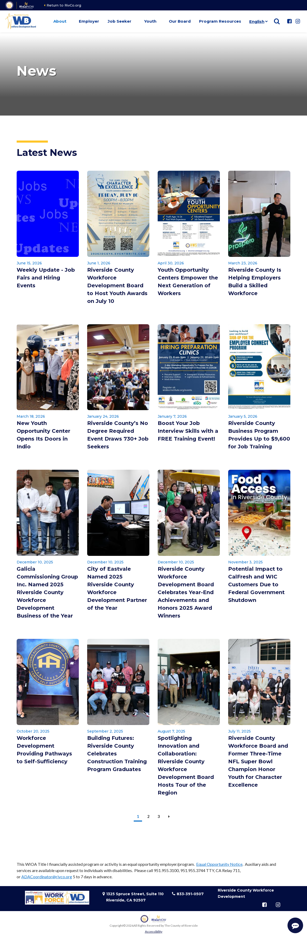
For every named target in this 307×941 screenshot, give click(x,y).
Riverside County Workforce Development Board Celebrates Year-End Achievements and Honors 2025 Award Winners (186, 592)
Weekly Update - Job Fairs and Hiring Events (46, 278)
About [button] (59, 21)
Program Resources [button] (220, 21)
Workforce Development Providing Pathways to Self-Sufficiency (44, 750)
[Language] (257, 21)
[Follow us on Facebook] (289, 21)
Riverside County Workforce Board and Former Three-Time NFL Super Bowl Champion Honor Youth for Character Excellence (258, 761)
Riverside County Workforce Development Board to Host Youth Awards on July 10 (117, 285)
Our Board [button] (180, 21)
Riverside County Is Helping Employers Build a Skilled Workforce (254, 281)
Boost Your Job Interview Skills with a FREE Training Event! (188, 431)
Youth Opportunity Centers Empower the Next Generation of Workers (188, 281)
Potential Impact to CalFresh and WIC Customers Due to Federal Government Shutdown (256, 584)
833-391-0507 (190, 894)
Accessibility (153, 931)
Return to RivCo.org (64, 5)
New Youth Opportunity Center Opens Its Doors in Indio (43, 435)
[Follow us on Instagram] (297, 21)
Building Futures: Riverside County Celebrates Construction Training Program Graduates (117, 753)
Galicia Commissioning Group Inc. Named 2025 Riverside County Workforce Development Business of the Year (47, 592)
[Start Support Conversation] (295, 925)
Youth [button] (150, 21)
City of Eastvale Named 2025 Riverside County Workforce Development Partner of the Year (117, 588)
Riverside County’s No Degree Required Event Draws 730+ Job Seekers (118, 435)
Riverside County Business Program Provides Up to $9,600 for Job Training (259, 435)
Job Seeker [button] (119, 21)
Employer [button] (89, 21)
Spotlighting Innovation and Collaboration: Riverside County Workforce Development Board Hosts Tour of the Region (186, 765)
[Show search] (277, 21)
